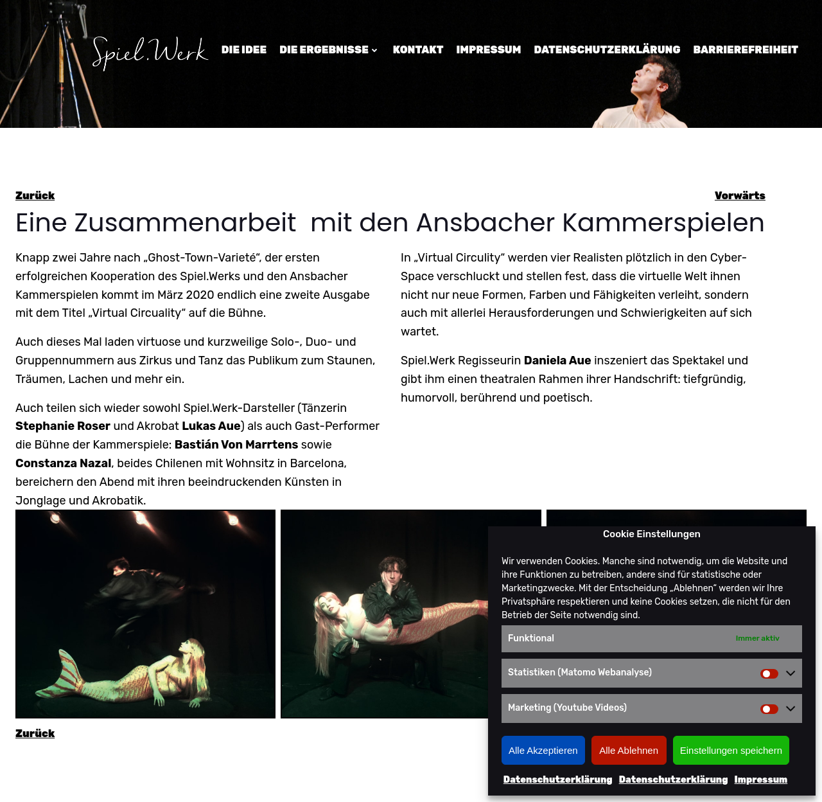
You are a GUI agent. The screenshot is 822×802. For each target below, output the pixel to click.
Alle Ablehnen (628, 750)
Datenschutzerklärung (558, 779)
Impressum (761, 779)
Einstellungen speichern (731, 750)
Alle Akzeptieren (543, 750)
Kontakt (418, 50)
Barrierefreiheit (745, 50)
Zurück (35, 196)
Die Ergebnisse (329, 50)
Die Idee (244, 50)
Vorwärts (740, 196)
